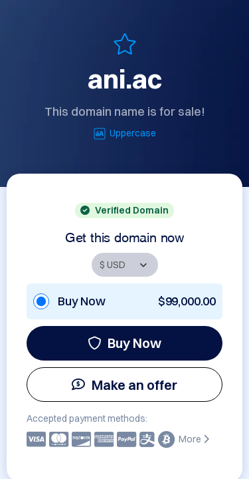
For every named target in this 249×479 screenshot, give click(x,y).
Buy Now (124, 343)
